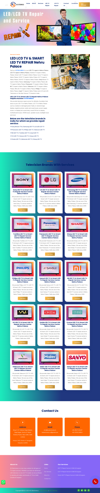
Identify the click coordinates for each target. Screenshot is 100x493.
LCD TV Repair (56, 4)
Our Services (47, 471)
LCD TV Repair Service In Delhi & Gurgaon (69, 471)
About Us (46, 475)
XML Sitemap (53, 490)
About (34, 3)
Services (40, 3)
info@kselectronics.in (50, 430)
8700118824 (29, 98)
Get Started (83, 4)
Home (28, 3)
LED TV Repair (47, 4)
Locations (75, 3)
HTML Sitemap (43, 490)
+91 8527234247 (77, 430)
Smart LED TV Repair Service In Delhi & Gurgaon (71, 475)
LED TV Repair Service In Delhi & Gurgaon (69, 468)
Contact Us (66, 4)
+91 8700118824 (77, 432)
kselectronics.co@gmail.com (50, 432)
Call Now (22, 210)
